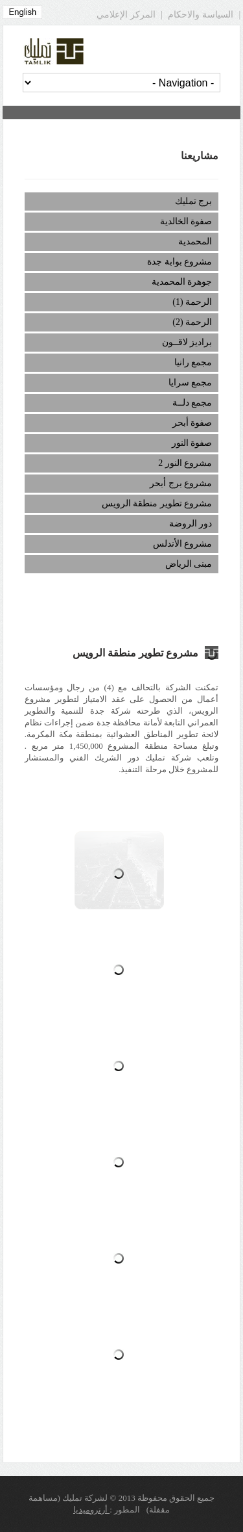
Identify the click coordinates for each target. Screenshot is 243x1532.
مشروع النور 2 (185, 463)
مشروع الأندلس (183, 544)
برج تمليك (194, 201)
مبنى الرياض (189, 564)
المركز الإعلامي (126, 14)
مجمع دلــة (192, 403)
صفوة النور (192, 443)
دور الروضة (191, 523)
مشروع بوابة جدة (179, 261)
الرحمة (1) (192, 302)
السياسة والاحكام (200, 14)
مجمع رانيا (193, 362)
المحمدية (195, 241)
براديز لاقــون (187, 342)
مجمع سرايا (190, 382)
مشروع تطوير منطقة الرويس (157, 503)
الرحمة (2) (192, 322)
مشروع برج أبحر (181, 483)
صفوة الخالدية (186, 221)
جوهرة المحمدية (182, 282)
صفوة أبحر (192, 423)
